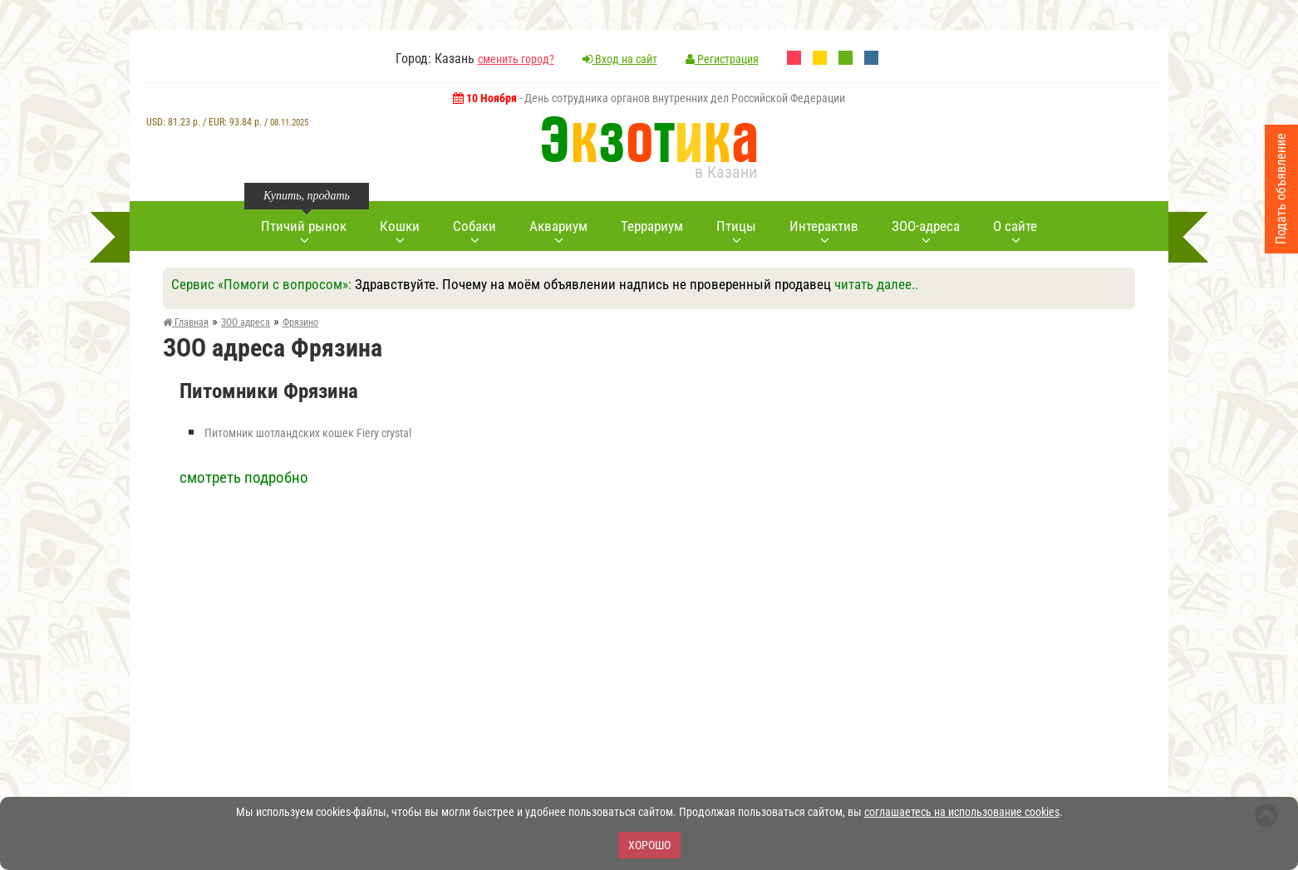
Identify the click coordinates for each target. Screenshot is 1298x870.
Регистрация (722, 59)
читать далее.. (876, 284)
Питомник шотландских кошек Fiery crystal (307, 433)
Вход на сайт (620, 59)
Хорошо (649, 845)
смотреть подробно (243, 477)
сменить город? (516, 59)
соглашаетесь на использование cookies (962, 811)
